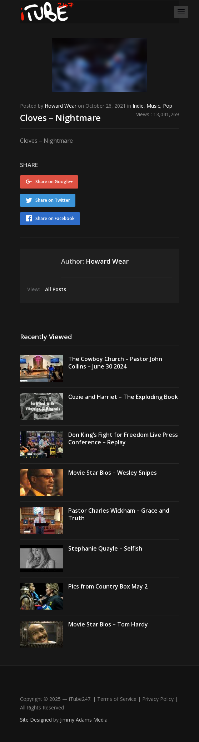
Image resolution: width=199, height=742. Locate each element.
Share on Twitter (52, 200)
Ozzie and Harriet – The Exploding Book (123, 397)
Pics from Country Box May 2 (108, 586)
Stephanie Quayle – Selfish (105, 548)
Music (153, 105)
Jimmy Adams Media (84, 719)
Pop (167, 105)
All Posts (55, 289)
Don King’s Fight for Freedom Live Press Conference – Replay (123, 438)
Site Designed (36, 719)
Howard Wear (60, 105)
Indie (138, 105)
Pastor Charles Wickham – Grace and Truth (118, 514)
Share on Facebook (55, 218)
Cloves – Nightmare (60, 117)
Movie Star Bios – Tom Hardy (108, 624)
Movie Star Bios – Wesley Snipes (112, 473)
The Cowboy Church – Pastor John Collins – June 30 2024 (115, 362)
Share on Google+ (54, 182)
